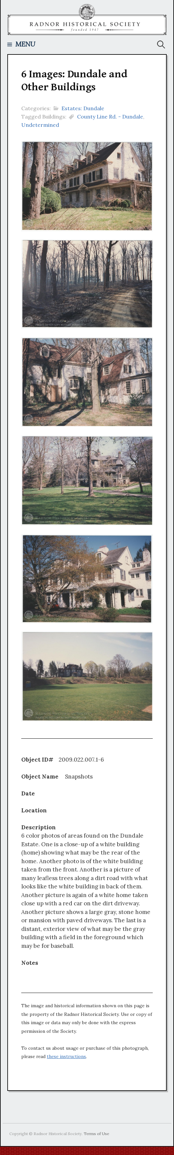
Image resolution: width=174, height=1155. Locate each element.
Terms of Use (96, 1133)
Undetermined (40, 125)
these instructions (66, 1056)
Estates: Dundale (82, 108)
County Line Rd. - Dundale (110, 116)
